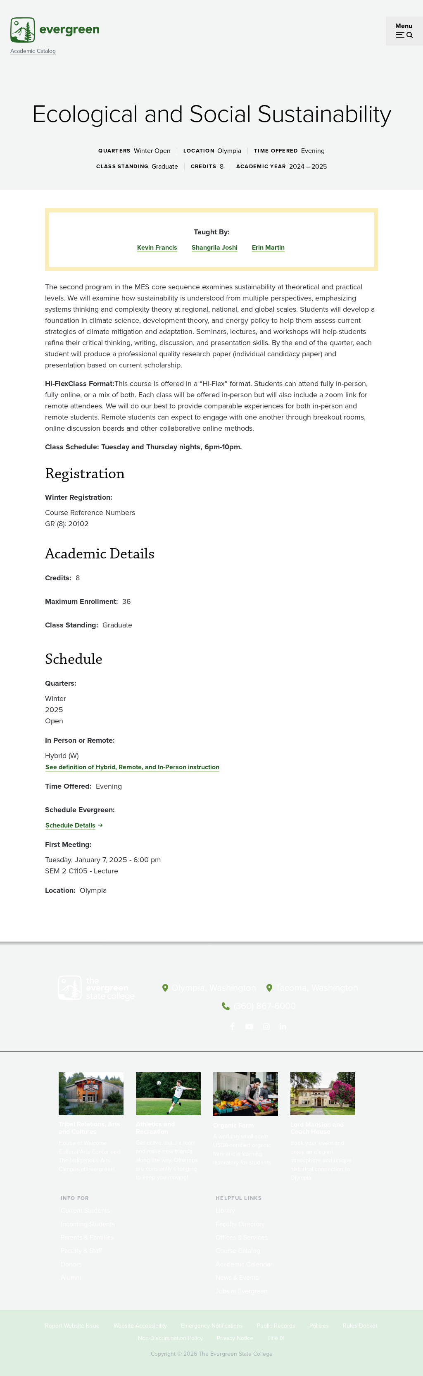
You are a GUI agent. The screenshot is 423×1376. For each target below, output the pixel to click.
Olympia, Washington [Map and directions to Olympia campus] (213, 987)
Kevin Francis (157, 247)
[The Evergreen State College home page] (104, 990)
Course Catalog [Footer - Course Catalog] (238, 1250)
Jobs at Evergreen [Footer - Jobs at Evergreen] (242, 1290)
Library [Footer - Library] (225, 1210)
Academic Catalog (33, 51)
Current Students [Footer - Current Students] (85, 1210)
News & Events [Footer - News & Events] (237, 1276)
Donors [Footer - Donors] (71, 1263)
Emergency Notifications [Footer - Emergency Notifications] (212, 1325)
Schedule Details (70, 825)
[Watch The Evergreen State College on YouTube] (249, 1026)
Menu (403, 26)
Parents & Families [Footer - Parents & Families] (87, 1236)
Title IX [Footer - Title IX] (276, 1337)
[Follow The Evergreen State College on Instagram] (266, 1026)
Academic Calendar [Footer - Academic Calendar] (244, 1263)
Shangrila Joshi (215, 247)
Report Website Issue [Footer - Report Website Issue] (72, 1325)
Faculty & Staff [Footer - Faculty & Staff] (81, 1250)
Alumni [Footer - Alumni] (71, 1276)
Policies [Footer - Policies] (319, 1325)
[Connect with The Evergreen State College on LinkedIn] (283, 1026)
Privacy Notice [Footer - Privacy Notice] (235, 1337)
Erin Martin (268, 247)
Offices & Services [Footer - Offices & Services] (242, 1236)
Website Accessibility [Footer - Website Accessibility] (140, 1325)
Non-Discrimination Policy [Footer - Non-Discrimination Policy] (170, 1337)
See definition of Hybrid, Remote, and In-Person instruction (132, 767)
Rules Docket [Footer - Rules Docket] (360, 1325)
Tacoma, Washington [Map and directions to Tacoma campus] (316, 987)
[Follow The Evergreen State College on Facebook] (232, 1026)
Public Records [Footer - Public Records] (276, 1325)
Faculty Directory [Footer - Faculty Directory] (240, 1223)
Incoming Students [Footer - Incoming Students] (88, 1223)
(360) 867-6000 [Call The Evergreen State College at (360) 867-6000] (265, 1005)
